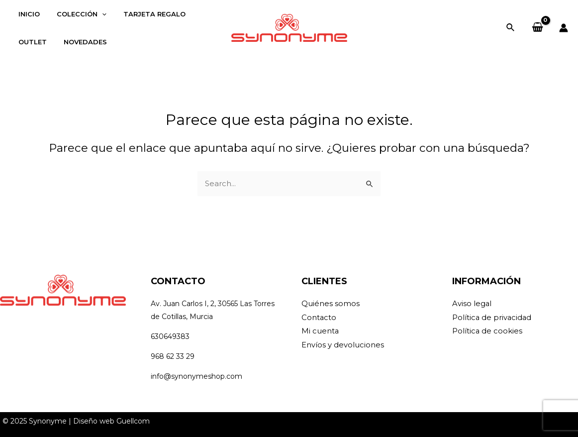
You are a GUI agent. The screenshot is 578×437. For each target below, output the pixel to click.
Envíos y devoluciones (342, 345)
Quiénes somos (330, 304)
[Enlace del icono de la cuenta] (563, 27)
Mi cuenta (320, 331)
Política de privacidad (492, 318)
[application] (96, 14)
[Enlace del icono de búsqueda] (510, 27)
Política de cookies (487, 331)
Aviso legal (472, 304)
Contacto (319, 318)
